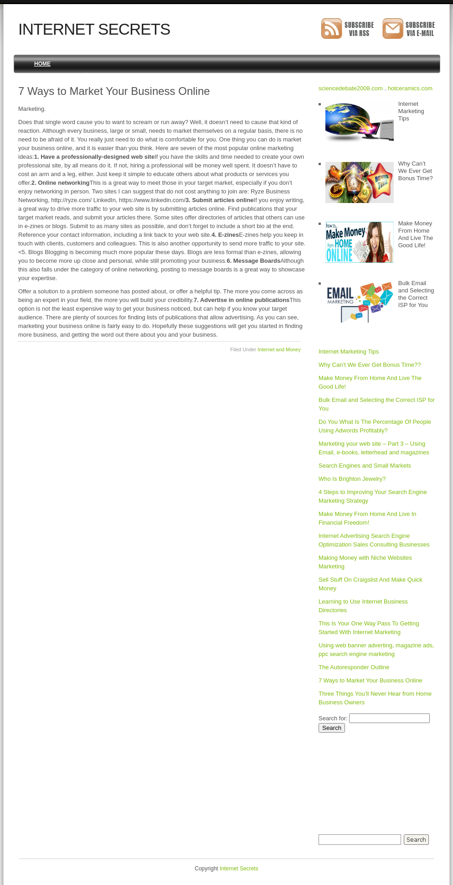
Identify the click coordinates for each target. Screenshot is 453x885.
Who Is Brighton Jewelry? (352, 478)
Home (42, 64)
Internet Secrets (94, 29)
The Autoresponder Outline (354, 667)
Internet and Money (279, 349)
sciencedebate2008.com (351, 88)
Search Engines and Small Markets (365, 465)
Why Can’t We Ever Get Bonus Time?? (370, 364)
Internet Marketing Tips (349, 351)
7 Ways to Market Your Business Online (370, 680)
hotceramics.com (410, 88)
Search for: (333, 718)
